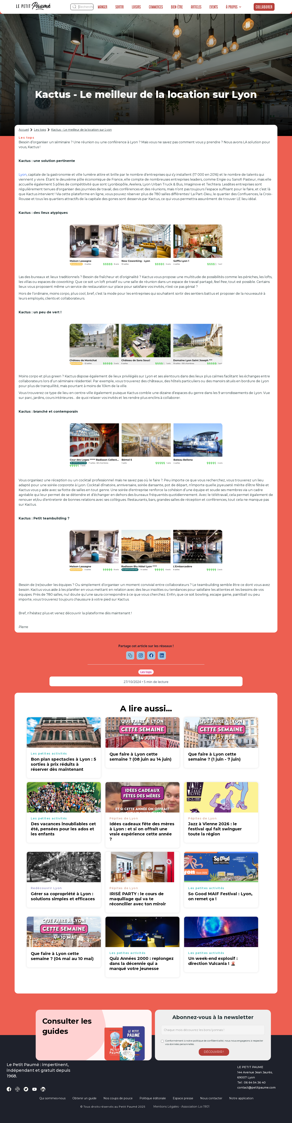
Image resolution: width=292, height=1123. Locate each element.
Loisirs (136, 6)
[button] (234, 7)
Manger (102, 6)
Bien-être (177, 6)
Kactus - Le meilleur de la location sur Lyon (81, 130)
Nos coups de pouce (118, 1098)
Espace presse (183, 1098)
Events (213, 6)
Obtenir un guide (84, 1098)
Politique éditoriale (153, 1098)
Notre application (241, 1098)
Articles (196, 6)
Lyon (23, 175)
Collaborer (264, 6)
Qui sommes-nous (52, 1098)
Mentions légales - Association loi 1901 (181, 1106)
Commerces (156, 6)
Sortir (119, 6)
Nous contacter (211, 1098)
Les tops (40, 130)
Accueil (24, 130)
